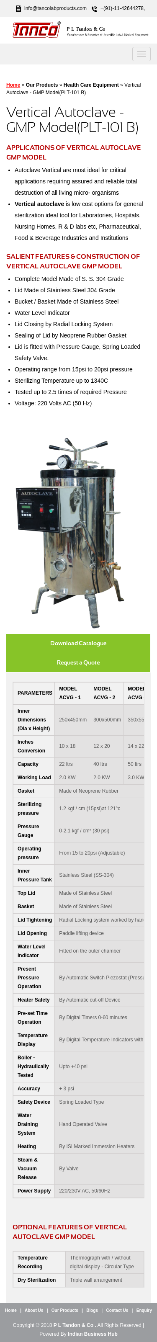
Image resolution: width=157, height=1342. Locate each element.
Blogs (92, 1310)
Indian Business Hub (93, 1334)
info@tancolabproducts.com (55, 8)
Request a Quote (78, 662)
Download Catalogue (78, 643)
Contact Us (117, 1310)
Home (13, 85)
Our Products (64, 1310)
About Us (34, 1310)
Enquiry (144, 1310)
